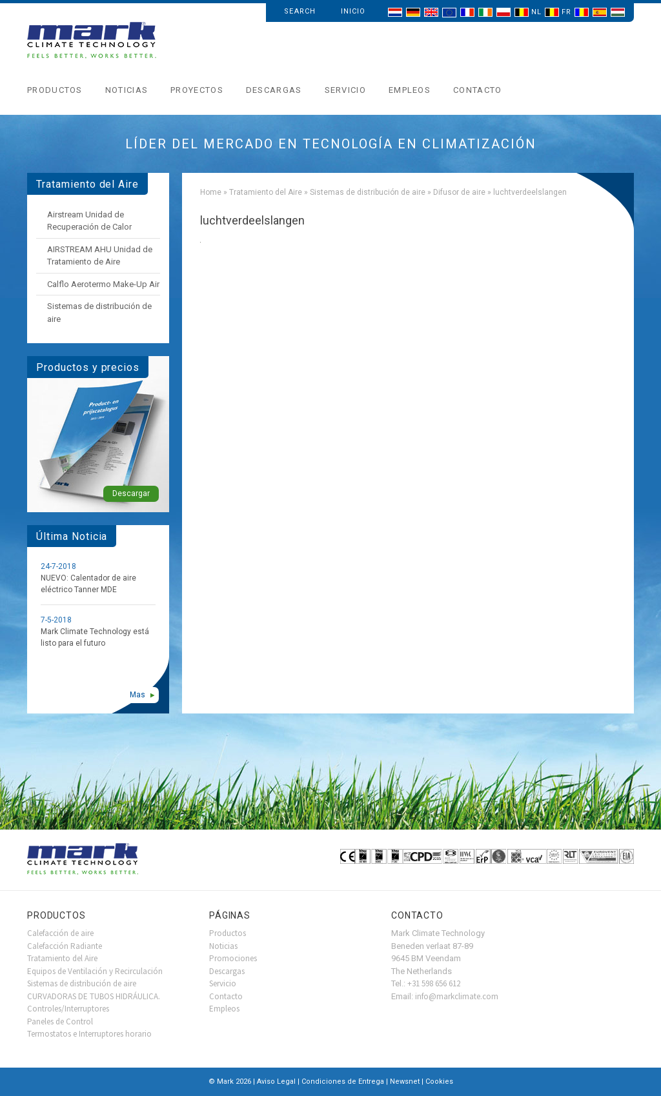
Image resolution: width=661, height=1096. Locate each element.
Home (210, 192)
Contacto (477, 90)
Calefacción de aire (60, 933)
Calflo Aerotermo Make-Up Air (103, 284)
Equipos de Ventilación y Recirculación (95, 971)
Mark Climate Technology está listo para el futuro (95, 637)
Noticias (126, 90)
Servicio (345, 90)
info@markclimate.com (456, 996)
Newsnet (405, 1081)
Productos (55, 90)
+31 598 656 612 (433, 983)
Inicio (353, 11)
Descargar (131, 493)
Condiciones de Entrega (342, 1081)
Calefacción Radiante (64, 946)
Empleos (410, 90)
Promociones (233, 958)
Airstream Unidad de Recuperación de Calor (89, 221)
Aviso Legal (276, 1081)
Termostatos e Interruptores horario (89, 1033)
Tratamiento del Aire (265, 192)
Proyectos (196, 90)
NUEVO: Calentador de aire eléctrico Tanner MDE (88, 583)
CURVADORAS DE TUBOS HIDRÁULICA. (93, 996)
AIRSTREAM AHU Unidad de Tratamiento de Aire (99, 255)
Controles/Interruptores (68, 1008)
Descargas (274, 90)
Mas (137, 694)
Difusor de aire (459, 192)
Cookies (439, 1081)
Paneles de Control (60, 1021)
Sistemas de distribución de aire (367, 192)
